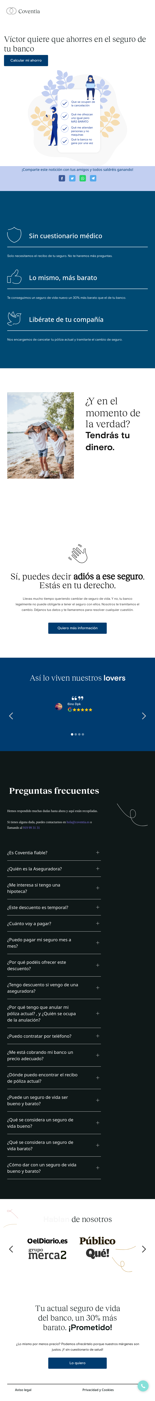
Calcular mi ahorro (26, 60)
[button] (11, 716)
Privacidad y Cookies (98, 1390)
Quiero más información (77, 628)
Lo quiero (77, 1363)
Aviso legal (23, 1390)
